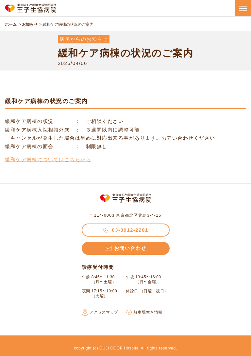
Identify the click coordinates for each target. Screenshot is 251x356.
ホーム (11, 24)
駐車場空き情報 (148, 312)
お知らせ (30, 24)
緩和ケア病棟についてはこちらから (48, 159)
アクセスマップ (104, 312)
